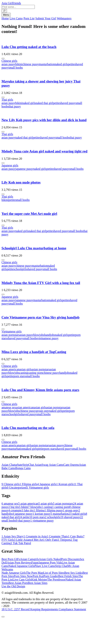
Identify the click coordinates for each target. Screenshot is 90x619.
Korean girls (65, 484)
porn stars (19, 376)
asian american (11, 369)
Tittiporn (64, 539)
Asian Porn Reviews (19, 562)
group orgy (42, 410)
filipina (38, 510)
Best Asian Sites (37, 583)
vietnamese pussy (47, 338)
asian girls (26, 369)
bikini (18, 64)
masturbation (47, 64)
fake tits (27, 510)
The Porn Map (34, 572)
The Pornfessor (56, 579)
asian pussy (8, 64)
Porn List (29, 18)
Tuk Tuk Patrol (21, 543)
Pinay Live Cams (44, 566)
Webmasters (64, 18)
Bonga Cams (23, 468)
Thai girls (7, 99)
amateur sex (9, 407)
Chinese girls (9, 60)
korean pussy (42, 513)
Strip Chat (61, 566)
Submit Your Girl (45, 18)
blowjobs (38, 334)
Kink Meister (39, 579)
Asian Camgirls (29, 559)
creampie (15, 510)
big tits (13, 507)
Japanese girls (10, 165)
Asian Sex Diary (12, 536)
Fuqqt (34, 562)
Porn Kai (38, 576)
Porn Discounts (70, 559)
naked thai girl (44, 103)
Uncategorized (16, 487)
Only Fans (50, 539)
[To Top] (3, 616)
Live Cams (16, 18)
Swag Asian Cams (52, 464)
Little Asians (22, 539)
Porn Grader (50, 576)
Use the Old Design (13, 586)
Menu (6, 14)
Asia (11, 3)
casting (23, 372)
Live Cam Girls (22, 579)
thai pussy (15, 106)
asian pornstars (11, 334)
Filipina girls (28, 484)
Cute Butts (75, 536)
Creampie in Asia (35, 536)
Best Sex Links (73, 572)
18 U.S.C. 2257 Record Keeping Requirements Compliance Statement (44, 609)
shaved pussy (68, 103)
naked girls (61, 64)
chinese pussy (30, 64)
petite (71, 64)
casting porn (35, 372)
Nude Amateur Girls (14, 572)
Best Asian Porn (18, 583)
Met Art (37, 539)
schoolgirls (20, 269)
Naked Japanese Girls (21, 566)
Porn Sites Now (23, 576)
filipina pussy (53, 510)
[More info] (3, 58)
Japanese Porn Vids (50, 562)
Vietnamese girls (12, 331)
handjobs (49, 334)
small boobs (15, 67)
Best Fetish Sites (68, 576)
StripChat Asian (32, 464)
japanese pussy (24, 168)
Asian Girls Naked (50, 559)
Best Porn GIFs (11, 559)
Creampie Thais (57, 536)
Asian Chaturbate (12, 464)
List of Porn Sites (53, 572)
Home (5, 18)
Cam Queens (71, 464)
